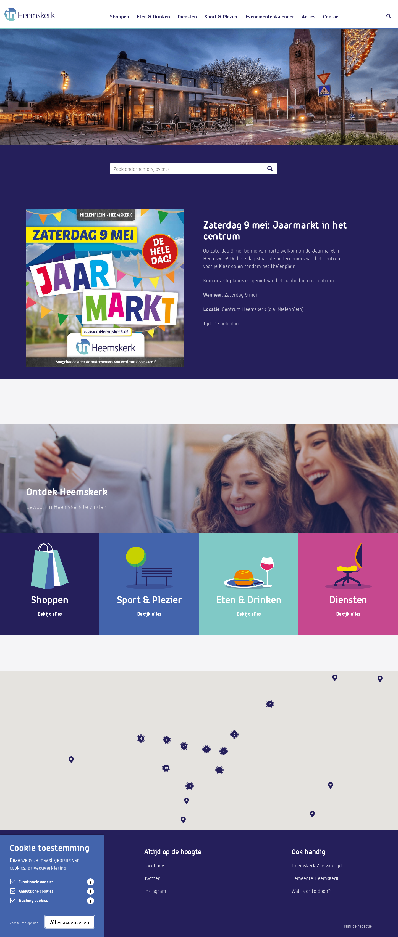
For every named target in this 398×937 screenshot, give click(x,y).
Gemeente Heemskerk (315, 878)
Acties (308, 16)
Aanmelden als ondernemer (55, 865)
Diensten (187, 16)
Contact (331, 16)
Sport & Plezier (221, 16)
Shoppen (119, 16)
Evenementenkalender (269, 16)
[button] (312, 814)
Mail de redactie (358, 926)
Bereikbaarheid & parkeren (55, 878)
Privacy (32, 926)
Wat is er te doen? (311, 890)
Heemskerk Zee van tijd (317, 865)
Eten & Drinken (153, 16)
